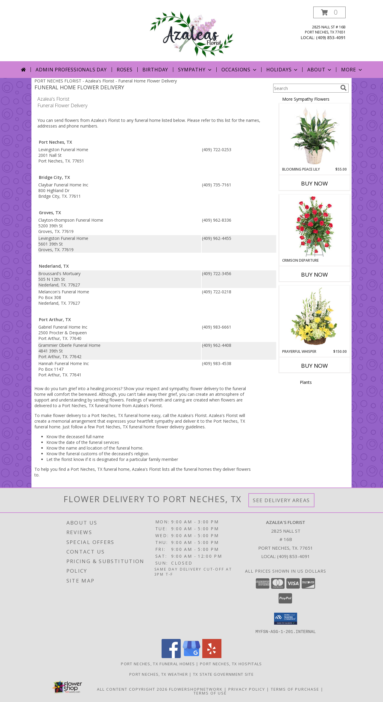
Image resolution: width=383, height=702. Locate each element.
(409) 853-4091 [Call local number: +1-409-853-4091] (331, 37)
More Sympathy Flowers (305, 99)
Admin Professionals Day (71, 69)
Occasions (239, 69)
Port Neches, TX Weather (158, 674)
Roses (125, 69)
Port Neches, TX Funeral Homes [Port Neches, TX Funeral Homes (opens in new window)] (158, 663)
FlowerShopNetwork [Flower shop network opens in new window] (196, 689)
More (352, 69)
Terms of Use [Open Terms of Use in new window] (210, 692)
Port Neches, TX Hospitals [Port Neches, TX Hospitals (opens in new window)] (231, 663)
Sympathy (195, 69)
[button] (329, 12)
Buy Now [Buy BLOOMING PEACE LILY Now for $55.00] (314, 183)
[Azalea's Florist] (192, 34)
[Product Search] (305, 88)
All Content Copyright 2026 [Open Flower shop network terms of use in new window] (132, 689)
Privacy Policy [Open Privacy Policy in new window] (246, 689)
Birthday (155, 69)
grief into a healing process (94, 388)
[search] (343, 88)
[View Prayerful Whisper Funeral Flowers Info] (315, 317)
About (319, 69)
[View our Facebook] (171, 656)
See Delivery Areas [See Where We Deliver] (281, 500)
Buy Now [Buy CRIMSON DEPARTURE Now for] (314, 274)
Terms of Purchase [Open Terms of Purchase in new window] (295, 689)
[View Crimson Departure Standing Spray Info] (315, 226)
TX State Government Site (223, 674)
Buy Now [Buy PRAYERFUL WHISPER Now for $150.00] (314, 366)
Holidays (282, 69)
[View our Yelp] (211, 656)
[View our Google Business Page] (191, 656)
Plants (306, 382)
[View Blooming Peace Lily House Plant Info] (315, 135)
